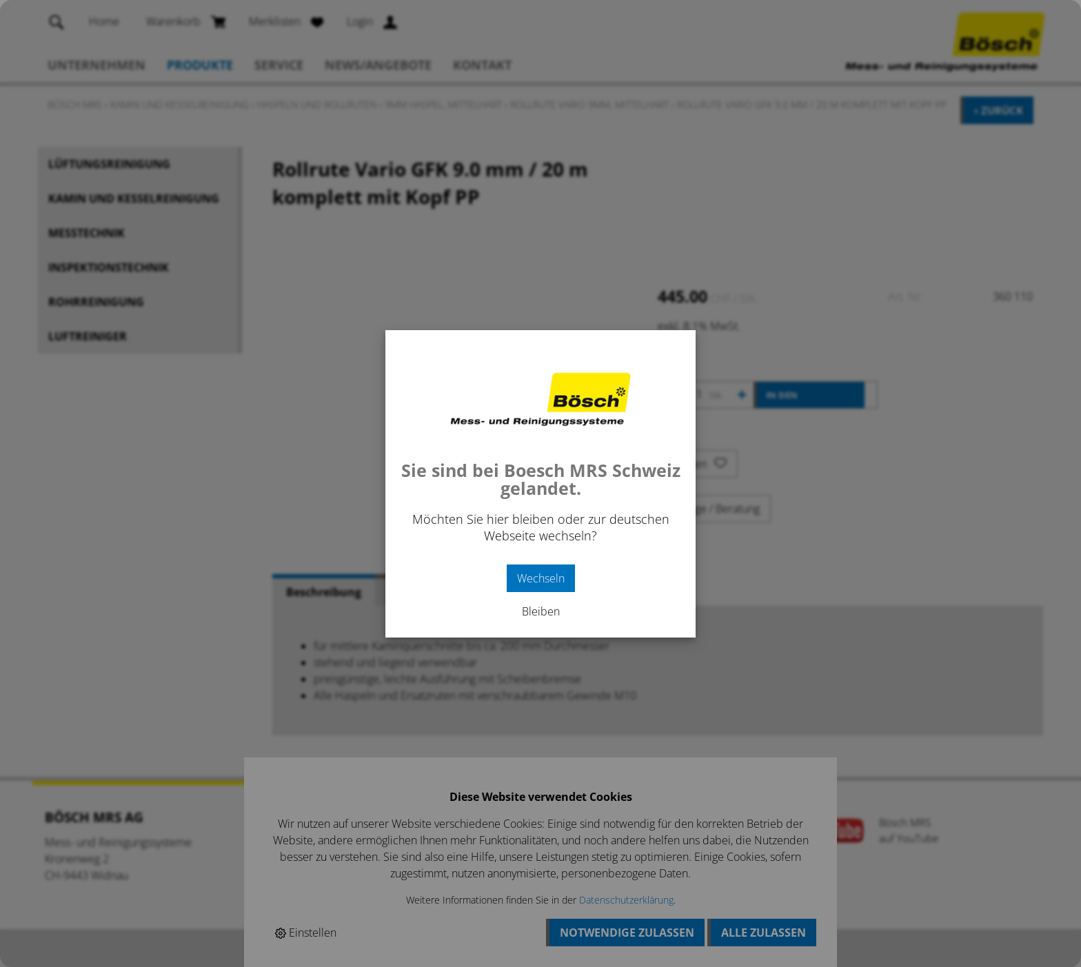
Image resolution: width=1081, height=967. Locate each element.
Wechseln (541, 578)
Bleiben (541, 611)
